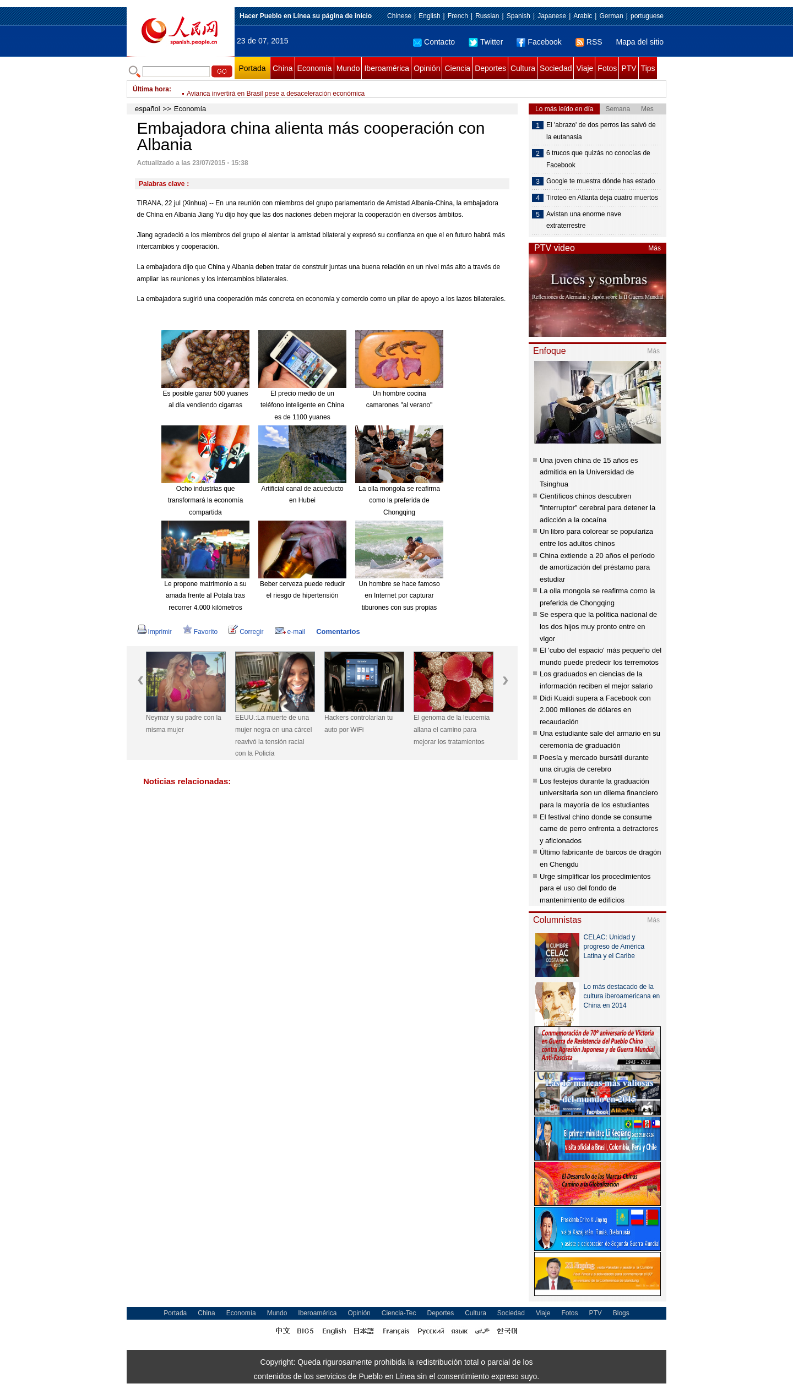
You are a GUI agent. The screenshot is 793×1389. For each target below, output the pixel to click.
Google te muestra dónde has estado (600, 181)
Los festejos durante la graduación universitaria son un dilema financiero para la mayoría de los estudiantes (599, 793)
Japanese (551, 16)
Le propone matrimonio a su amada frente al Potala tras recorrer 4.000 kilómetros (205, 595)
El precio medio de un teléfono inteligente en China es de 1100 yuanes (302, 405)
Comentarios (338, 631)
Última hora (151, 89)
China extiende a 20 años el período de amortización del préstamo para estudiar (597, 567)
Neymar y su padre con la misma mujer (183, 724)
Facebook (539, 41)
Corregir (246, 632)
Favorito (200, 632)
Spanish (518, 16)
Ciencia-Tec (399, 1313)
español (147, 109)
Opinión (427, 68)
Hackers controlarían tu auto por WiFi (358, 724)
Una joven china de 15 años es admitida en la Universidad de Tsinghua (589, 472)
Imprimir (154, 632)
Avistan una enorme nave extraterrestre (583, 220)
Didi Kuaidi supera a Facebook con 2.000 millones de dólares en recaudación (595, 710)
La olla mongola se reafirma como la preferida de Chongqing (399, 500)
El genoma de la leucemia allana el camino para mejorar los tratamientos (452, 729)
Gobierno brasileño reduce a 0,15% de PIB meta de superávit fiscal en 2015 (298, 89)
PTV (628, 68)
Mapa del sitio (640, 41)
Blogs (621, 1313)
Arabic (582, 16)
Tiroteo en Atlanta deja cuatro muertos (602, 197)
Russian (487, 16)
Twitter (486, 41)
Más (654, 248)
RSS (588, 41)
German (611, 16)
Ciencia (457, 68)
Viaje (584, 68)
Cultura (522, 68)
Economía (314, 68)
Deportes (490, 68)
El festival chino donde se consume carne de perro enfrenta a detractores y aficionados (599, 829)
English (429, 16)
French (458, 16)
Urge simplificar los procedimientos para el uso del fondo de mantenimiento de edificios (595, 888)
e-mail (290, 632)
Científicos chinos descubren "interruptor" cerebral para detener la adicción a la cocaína (597, 508)
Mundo (348, 68)
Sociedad (556, 68)
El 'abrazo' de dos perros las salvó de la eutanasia (601, 131)
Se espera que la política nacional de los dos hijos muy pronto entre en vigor (598, 626)
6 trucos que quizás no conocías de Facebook (598, 159)
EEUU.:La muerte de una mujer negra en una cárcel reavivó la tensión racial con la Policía (273, 735)
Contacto (434, 41)
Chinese (399, 16)
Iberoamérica (386, 68)
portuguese (647, 16)
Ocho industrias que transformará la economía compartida (205, 500)
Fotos (607, 68)
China (283, 68)
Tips (648, 68)
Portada (251, 68)
